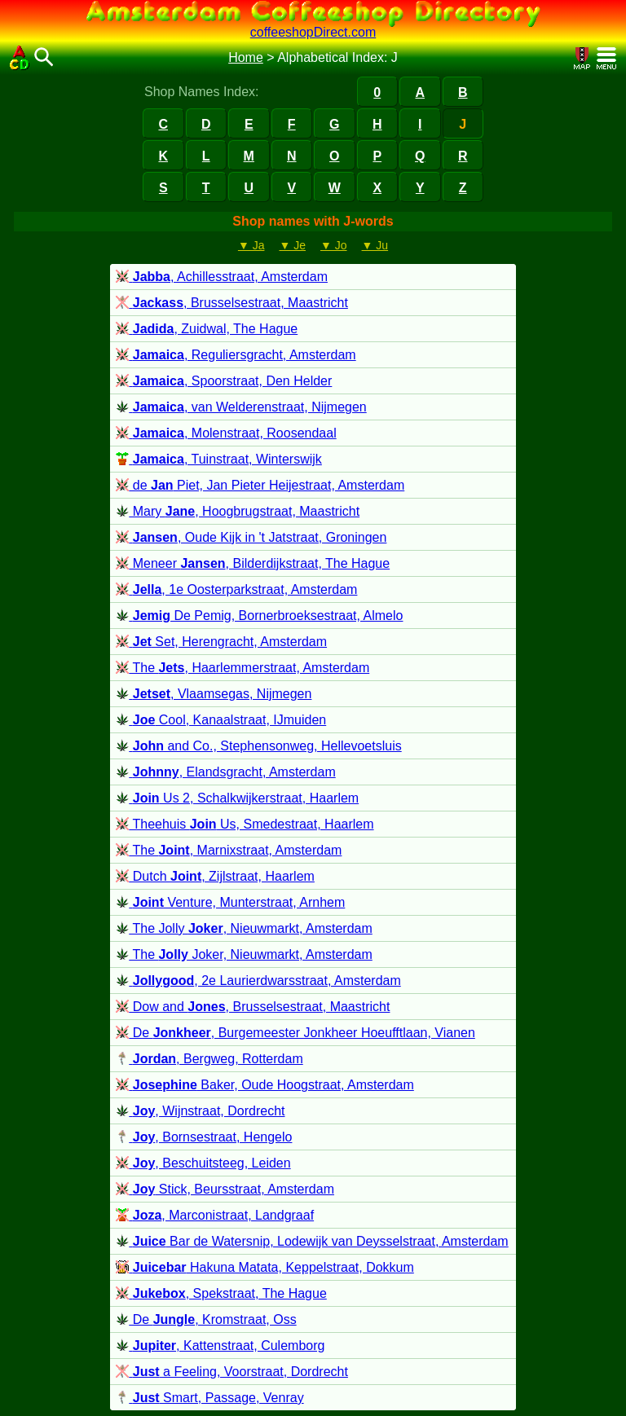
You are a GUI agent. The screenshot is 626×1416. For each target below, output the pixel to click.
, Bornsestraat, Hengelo (204, 1137)
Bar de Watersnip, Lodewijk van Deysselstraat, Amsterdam (312, 1241)
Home (245, 57)
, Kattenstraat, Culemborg (220, 1345)
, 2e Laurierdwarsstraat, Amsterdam (258, 980)
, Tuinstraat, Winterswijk (219, 459)
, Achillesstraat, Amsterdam (222, 277)
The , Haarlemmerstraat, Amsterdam (242, 668)
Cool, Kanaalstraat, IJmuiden (221, 720)
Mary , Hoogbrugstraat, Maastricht (237, 511)
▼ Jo (333, 245)
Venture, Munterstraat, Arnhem (230, 902)
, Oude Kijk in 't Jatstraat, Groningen (251, 537)
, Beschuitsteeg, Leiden (203, 1163)
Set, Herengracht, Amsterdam (221, 642)
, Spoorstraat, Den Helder (224, 381)
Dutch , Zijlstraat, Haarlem (215, 876)
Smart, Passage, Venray (209, 1398)
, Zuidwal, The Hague (207, 329)
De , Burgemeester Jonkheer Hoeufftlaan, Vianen (295, 1033)
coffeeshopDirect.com (313, 32)
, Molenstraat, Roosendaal (226, 433)
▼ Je (292, 245)
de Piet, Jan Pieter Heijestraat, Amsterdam (260, 485)
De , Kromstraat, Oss (206, 1319)
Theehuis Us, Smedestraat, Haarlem (244, 824)
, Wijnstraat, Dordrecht (200, 1111)
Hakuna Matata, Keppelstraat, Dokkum (265, 1267)
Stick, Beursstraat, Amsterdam (225, 1189)
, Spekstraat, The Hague (221, 1293)
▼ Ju (375, 245)
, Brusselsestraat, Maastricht (232, 303)
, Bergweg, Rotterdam (209, 1059)
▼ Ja (251, 245)
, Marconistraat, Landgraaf (215, 1215)
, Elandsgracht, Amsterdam (225, 772)
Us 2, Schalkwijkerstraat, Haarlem (237, 798)
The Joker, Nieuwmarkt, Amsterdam (244, 954)
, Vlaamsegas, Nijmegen (213, 694)
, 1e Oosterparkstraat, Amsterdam (236, 589)
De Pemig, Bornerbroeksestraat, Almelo (259, 615)
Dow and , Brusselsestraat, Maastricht (253, 1007)
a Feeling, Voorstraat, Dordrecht (232, 1372)
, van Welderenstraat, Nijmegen (241, 407)
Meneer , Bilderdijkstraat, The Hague (253, 563)
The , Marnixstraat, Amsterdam (229, 850)
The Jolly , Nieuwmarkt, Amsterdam (244, 928)
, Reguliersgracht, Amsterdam (235, 355)
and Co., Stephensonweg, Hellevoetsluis (258, 746)
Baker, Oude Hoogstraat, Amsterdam (265, 1085)
